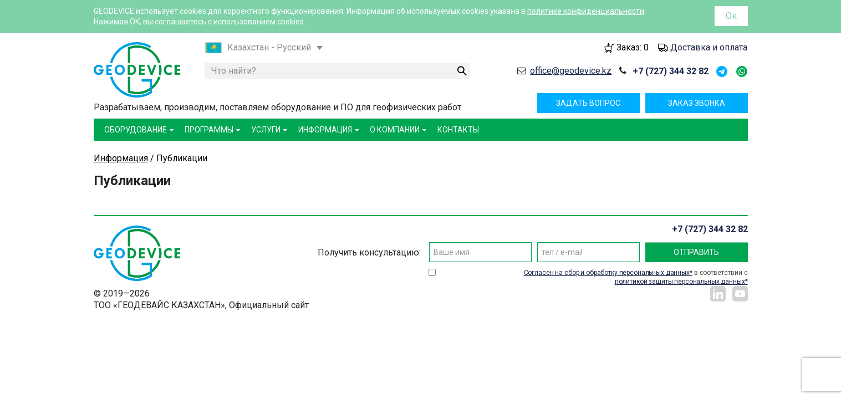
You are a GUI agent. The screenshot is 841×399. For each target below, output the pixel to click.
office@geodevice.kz (570, 70)
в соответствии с (636, 277)
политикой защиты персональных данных (680, 281)
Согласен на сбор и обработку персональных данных (607, 273)
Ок (731, 16)
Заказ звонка (696, 103)
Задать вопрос (588, 103)
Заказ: (632, 47)
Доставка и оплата (708, 47)
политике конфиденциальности (585, 11)
